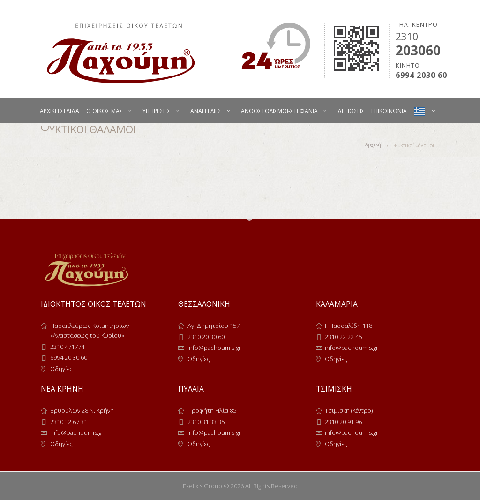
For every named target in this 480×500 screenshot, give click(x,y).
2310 (407, 36)
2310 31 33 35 (206, 421)
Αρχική (372, 145)
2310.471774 (67, 346)
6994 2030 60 (421, 75)
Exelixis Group (202, 486)
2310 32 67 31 (68, 421)
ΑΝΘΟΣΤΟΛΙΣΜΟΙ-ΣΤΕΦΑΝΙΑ (279, 111)
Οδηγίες (61, 368)
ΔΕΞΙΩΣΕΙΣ (351, 111)
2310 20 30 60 (206, 337)
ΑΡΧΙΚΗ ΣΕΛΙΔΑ (59, 111)
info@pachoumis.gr (214, 347)
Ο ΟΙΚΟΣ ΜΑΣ (104, 111)
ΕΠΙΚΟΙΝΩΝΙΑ (389, 111)
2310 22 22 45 (343, 337)
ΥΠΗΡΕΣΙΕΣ (156, 111)
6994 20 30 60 (68, 357)
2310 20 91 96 (343, 421)
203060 (418, 50)
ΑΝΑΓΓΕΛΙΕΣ (205, 111)
